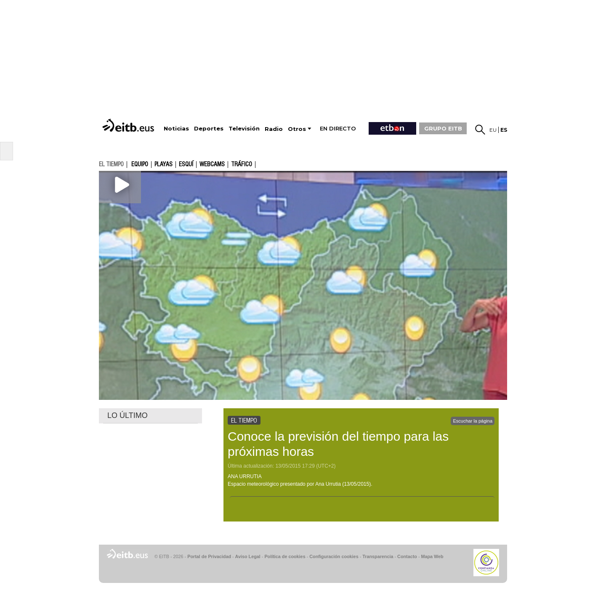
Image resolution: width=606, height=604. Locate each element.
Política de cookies (284, 556)
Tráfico (241, 164)
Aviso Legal (247, 556)
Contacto (407, 556)
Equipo (139, 164)
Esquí (186, 164)
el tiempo (111, 164)
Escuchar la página (472, 420)
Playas (163, 164)
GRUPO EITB (443, 128)
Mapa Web (432, 556)
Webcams (212, 164)
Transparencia (377, 556)
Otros (297, 129)
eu (493, 130)
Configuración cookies (333, 556)
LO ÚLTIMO (127, 415)
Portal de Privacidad (209, 556)
